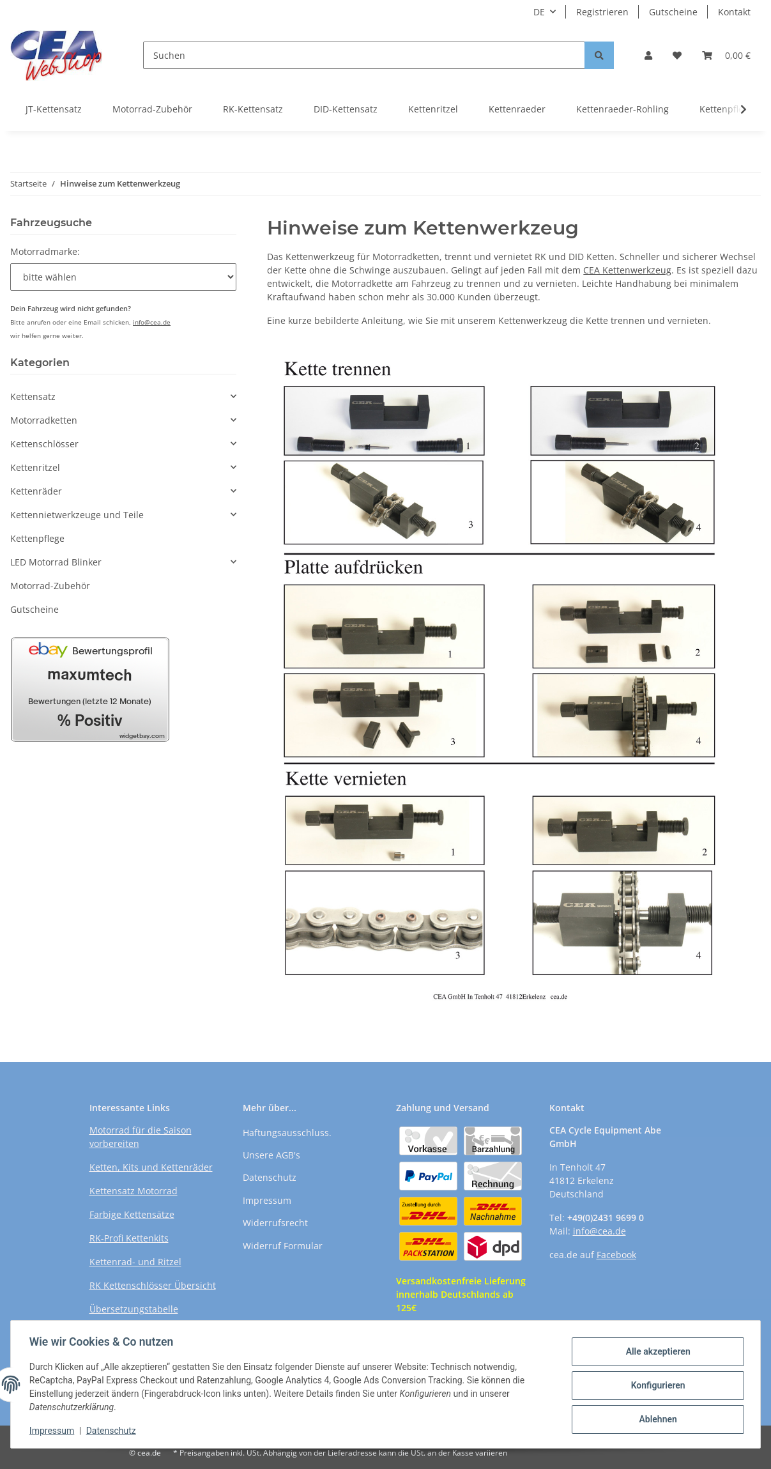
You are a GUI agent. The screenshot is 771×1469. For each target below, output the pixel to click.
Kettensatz (33, 396)
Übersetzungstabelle (133, 1309)
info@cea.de (152, 322)
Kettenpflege (37, 538)
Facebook (616, 1255)
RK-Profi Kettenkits (129, 1238)
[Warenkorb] (726, 55)
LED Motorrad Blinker (56, 562)
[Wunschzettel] (677, 55)
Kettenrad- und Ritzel (135, 1262)
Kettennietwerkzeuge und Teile (77, 515)
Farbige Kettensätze (131, 1214)
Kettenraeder (517, 109)
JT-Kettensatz (54, 109)
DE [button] (539, 12)
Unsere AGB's (271, 1155)
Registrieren (602, 12)
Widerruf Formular (283, 1246)
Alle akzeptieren (655, 1352)
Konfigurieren (656, 1385)
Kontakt (734, 12)
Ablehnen (656, 1418)
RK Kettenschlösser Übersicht (152, 1285)
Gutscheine (673, 12)
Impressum (267, 1200)
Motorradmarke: (45, 251)
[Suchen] (364, 55)
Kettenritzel (433, 109)
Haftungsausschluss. (287, 1133)
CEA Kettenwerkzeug (627, 270)
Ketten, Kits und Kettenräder (151, 1167)
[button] (648, 55)
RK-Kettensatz (253, 109)
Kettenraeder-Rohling (622, 109)
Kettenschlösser (44, 444)
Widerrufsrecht (275, 1223)
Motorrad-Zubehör (152, 109)
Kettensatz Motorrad (133, 1191)
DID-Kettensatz (346, 109)
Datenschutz (269, 1177)
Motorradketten (43, 420)
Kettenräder (36, 491)
